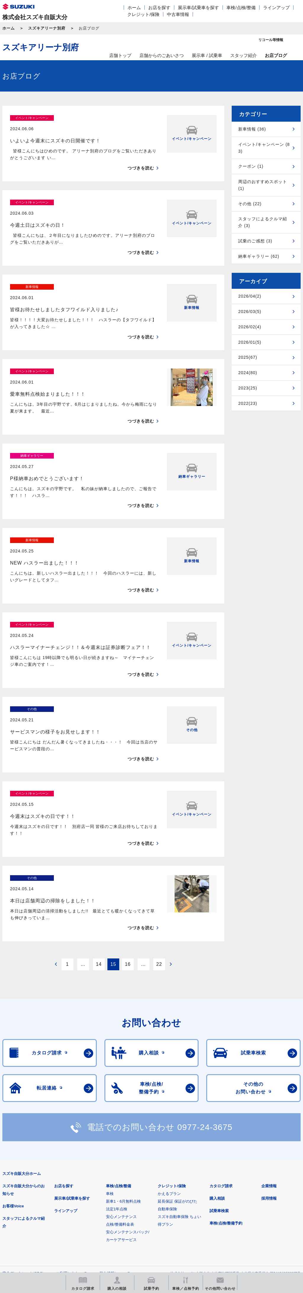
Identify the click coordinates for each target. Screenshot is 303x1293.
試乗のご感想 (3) (255, 241)
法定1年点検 (116, 1106)
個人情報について (114, 1170)
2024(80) (247, 372)
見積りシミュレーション (107, 1199)
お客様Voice (13, 1103)
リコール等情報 (254, 1199)
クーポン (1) (250, 166)
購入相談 (217, 1095)
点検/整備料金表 (120, 1121)
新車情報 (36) (252, 129)
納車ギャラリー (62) (258, 256)
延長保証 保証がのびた (177, 1098)
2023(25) (247, 388)
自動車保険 (167, 1106)
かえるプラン (169, 1090)
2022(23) (247, 403)
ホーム (134, 7)
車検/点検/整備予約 (225, 1120)
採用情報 (269, 1095)
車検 (110, 1090)
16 (128, 860)
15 (113, 860)
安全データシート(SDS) (22, 1170)
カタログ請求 (221, 1083)
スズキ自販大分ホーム (21, 1070)
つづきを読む (141, 157)
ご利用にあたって (71, 1170)
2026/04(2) (249, 296)
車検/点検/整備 (240, 7)
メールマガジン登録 (180, 1199)
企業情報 (269, 1083)
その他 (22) (250, 203)
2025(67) (247, 357)
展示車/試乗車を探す (198, 7)
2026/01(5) (249, 342)
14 (99, 860)
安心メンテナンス (121, 1113)
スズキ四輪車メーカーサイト (33, 1199)
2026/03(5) (249, 311)
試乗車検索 (219, 1108)
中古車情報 (178, 14)
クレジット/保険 (143, 14)
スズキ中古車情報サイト (33, 1229)
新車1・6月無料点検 (123, 1098)
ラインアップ (276, 7)
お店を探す (159, 7)
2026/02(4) (249, 327)
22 (159, 860)
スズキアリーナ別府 (46, 28)
